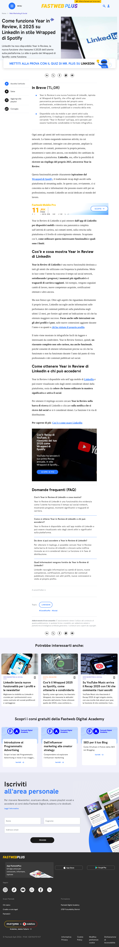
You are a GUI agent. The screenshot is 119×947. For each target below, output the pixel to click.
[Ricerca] (104, 6)
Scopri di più (47, 472)
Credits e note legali (10, 909)
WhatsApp (66, 75)
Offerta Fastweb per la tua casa (89, 1)
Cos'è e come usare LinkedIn (67, 422)
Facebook (60, 75)
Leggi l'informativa (11, 808)
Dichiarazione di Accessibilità (110, 940)
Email (72, 75)
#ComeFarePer (45, 611)
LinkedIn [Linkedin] (47, 75)
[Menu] (15, 6)
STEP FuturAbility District (70, 909)
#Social (54, 611)
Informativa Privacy (66, 938)
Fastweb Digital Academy (70, 905)
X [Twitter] (53, 75)
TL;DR (53, 87)
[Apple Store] (69, 868)
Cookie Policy (80, 938)
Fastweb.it (6, 914)
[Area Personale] (108, 6)
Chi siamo (6, 905)
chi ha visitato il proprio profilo (68, 327)
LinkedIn (89, 379)
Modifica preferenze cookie (93, 940)
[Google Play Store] (101, 868)
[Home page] (59, 6)
